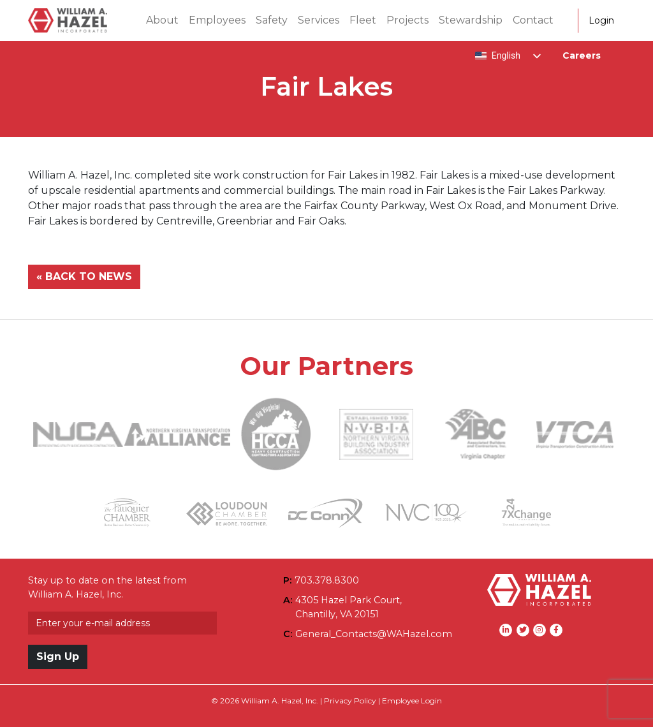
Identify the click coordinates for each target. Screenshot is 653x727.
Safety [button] (272, 20)
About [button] (162, 20)
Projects (407, 20)
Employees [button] (217, 20)
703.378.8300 (327, 580)
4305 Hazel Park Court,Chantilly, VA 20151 (348, 607)
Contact (533, 20)
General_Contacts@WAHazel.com (373, 634)
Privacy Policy (350, 700)
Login (601, 20)
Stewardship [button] (471, 20)
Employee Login (412, 700)
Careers (581, 55)
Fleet (362, 20)
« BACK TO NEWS (84, 276)
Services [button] (318, 20)
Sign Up (57, 656)
